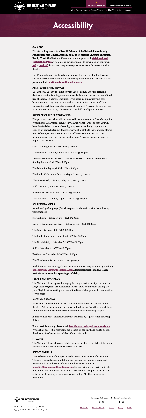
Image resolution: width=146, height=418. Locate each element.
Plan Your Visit (114, 10)
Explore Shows (82, 10)
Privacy (120, 408)
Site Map (129, 408)
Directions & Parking (98, 408)
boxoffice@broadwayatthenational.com (52, 270)
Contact (111, 408)
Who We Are (84, 408)
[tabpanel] (101, 10)
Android (43, 65)
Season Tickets (97, 10)
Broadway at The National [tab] (96, 4)
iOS (34, 65)
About (128, 10)
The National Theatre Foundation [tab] (120, 5)
